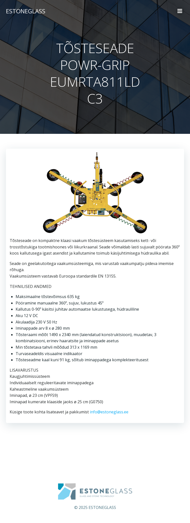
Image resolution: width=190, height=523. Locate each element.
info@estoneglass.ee (109, 412)
